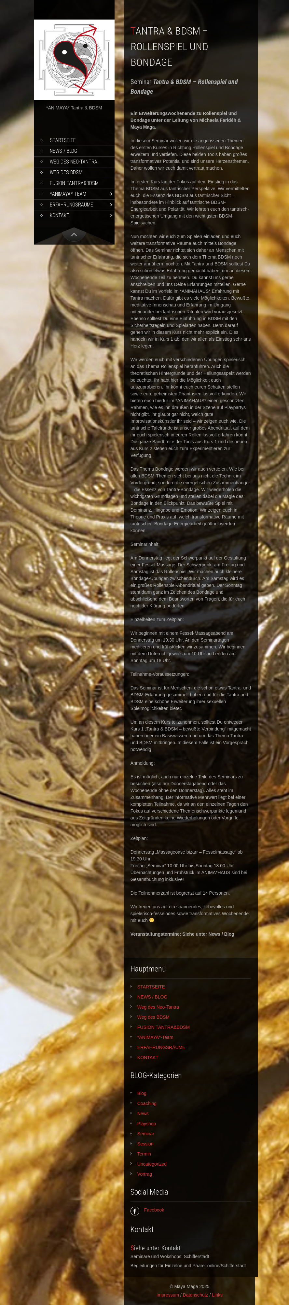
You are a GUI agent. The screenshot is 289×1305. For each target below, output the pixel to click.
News (143, 1113)
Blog (141, 1093)
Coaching (147, 1103)
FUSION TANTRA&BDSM (74, 183)
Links (217, 1295)
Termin (144, 1153)
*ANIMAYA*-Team (68, 194)
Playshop (146, 1123)
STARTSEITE (63, 140)
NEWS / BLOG (63, 151)
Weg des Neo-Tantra (73, 162)
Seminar (145, 1133)
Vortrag (144, 1174)
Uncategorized (152, 1164)
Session (145, 1143)
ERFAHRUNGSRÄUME (71, 205)
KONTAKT (59, 215)
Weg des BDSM (66, 172)
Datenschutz (195, 1295)
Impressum (168, 1295)
